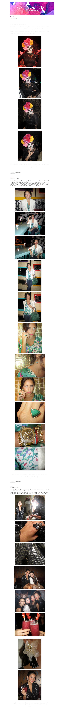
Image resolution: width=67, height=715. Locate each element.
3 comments (12, 481)
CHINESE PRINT (14, 178)
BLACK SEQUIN (14, 487)
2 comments (12, 172)
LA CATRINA (13, 18)
